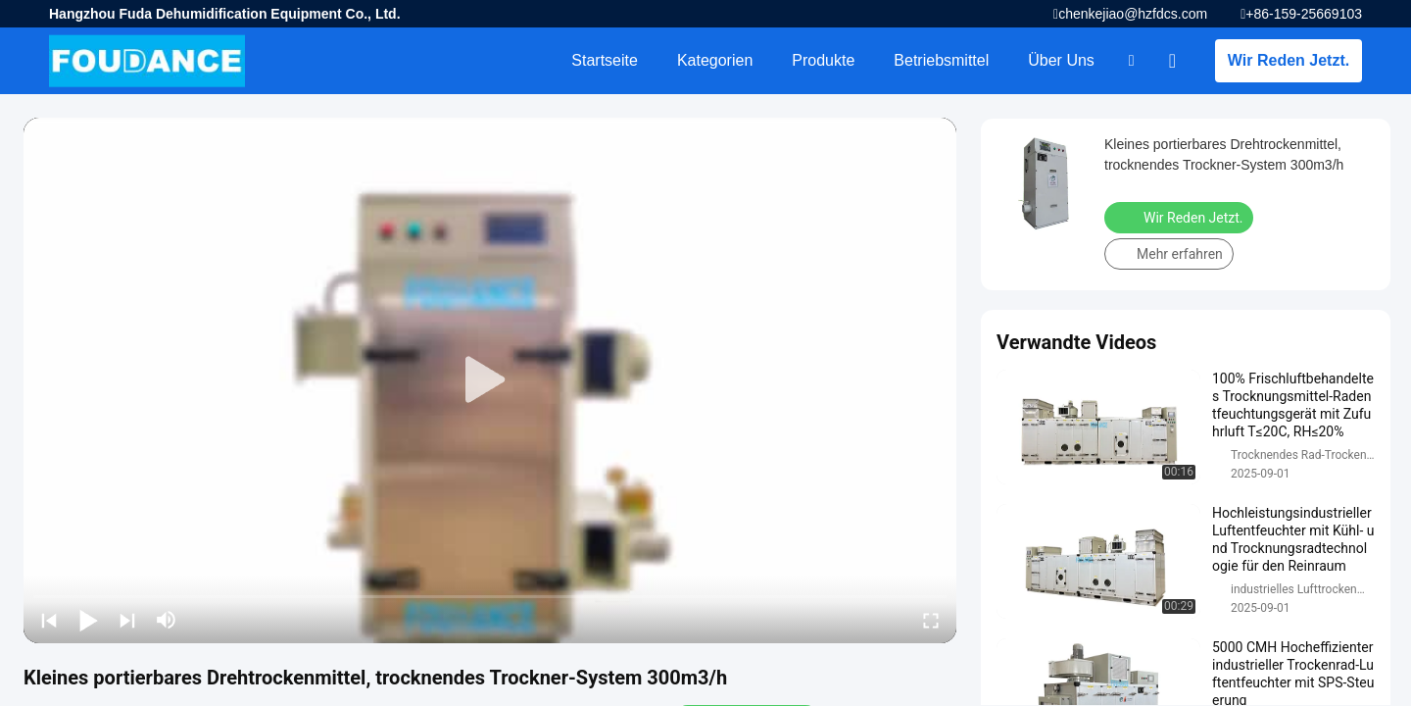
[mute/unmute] (166, 619)
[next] (127, 619)
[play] (489, 380)
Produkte (823, 60)
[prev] (49, 619)
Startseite (604, 60)
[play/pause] (88, 619)
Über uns (1061, 60)
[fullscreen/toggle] (930, 619)
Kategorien (715, 60)
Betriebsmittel (941, 60)
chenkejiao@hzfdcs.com (1132, 14)
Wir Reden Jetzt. (1288, 60)
